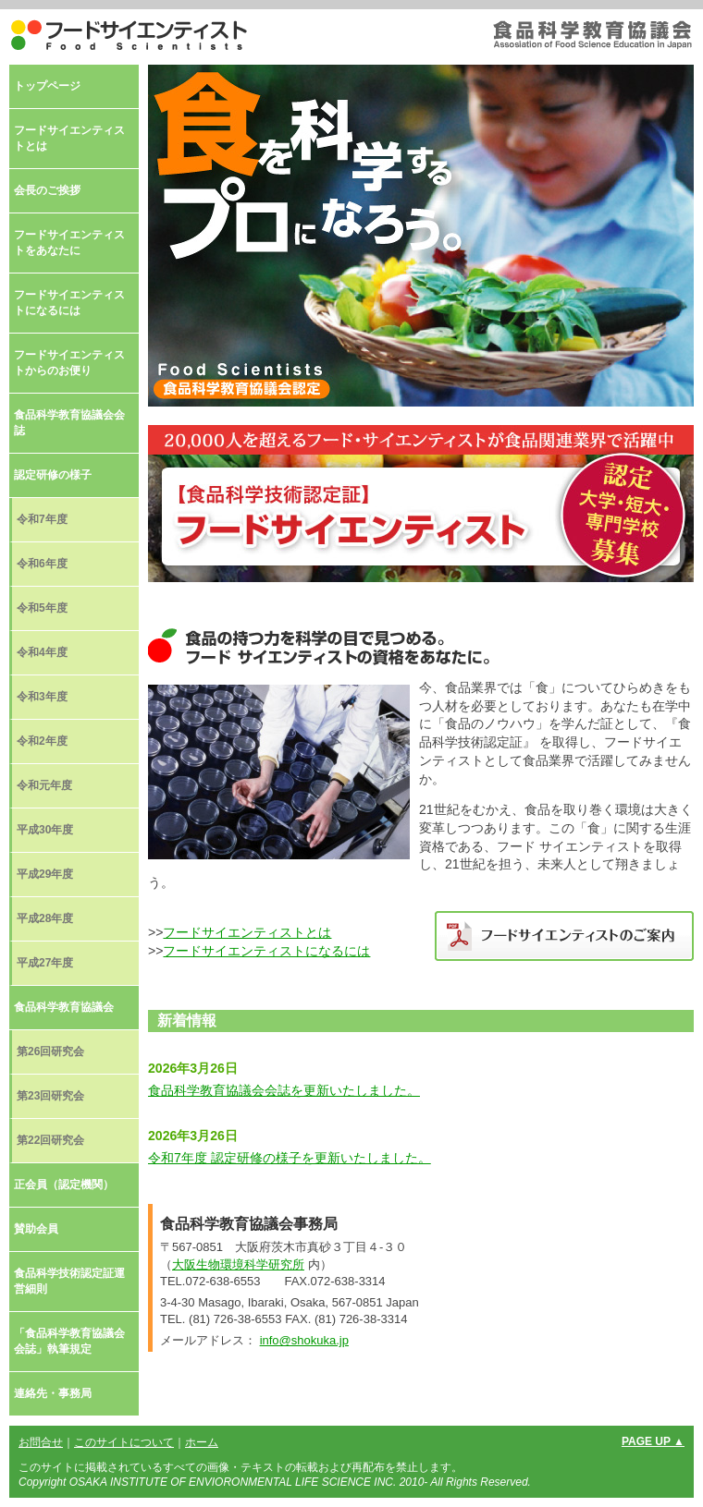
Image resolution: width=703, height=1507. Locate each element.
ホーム (201, 1442)
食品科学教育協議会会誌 (69, 422)
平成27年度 (45, 962)
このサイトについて (124, 1442)
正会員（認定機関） (64, 1184)
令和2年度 (42, 741)
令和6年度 (42, 563)
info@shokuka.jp (304, 1340)
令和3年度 (42, 696)
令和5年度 (42, 608)
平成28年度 (45, 918)
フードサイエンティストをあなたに (69, 242)
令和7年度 (42, 519)
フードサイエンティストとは (247, 932)
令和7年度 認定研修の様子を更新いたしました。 (289, 1157)
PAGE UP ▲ (653, 1441)
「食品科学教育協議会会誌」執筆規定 (69, 1341)
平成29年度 (45, 874)
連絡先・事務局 (53, 1393)
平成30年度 (45, 829)
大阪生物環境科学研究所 (238, 1264)
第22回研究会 (50, 1140)
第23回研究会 (50, 1095)
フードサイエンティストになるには (266, 950)
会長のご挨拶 (47, 190)
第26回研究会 (50, 1051)
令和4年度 (42, 652)
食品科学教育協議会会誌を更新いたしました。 (284, 1090)
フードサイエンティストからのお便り (69, 362)
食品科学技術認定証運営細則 (69, 1281)
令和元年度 (44, 785)
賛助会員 (36, 1228)
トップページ (47, 85)
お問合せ (40, 1442)
